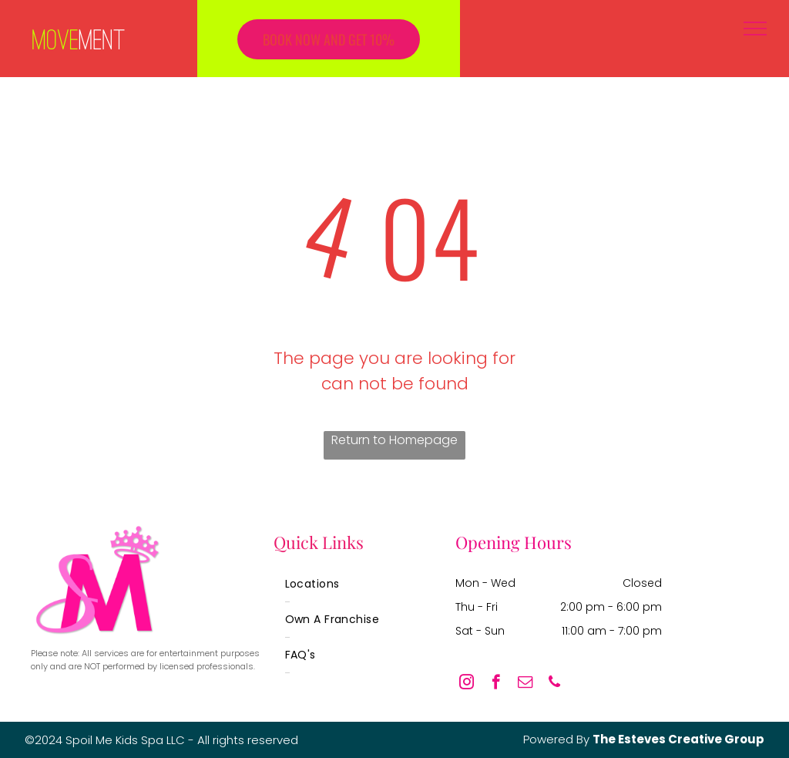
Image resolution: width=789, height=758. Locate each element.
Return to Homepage (394, 440)
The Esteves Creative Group (678, 739)
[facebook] (496, 684)
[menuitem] (336, 584)
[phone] (554, 684)
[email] (525, 684)
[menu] (755, 28)
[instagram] (466, 684)
